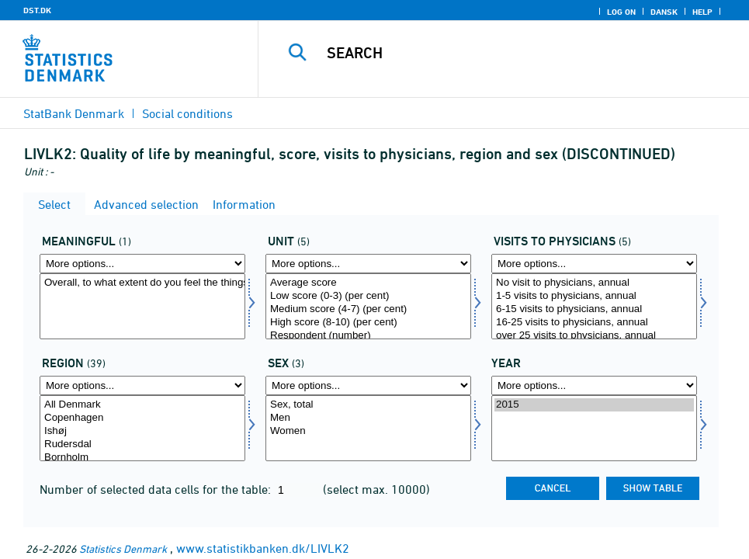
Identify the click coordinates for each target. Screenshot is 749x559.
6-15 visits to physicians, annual (594, 309)
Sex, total (368, 404)
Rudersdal (142, 444)
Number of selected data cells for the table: (157, 489)
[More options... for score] (368, 263)
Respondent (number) (368, 335)
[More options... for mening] (142, 263)
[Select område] (142, 428)
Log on (621, 11)
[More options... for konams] (368, 385)
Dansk (664, 11)
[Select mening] (142, 306)
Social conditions (187, 113)
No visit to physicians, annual (594, 283)
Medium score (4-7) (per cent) (368, 309)
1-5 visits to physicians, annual (594, 296)
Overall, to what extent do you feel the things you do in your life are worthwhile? (142, 283)
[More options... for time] (594, 385)
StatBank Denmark (73, 113)
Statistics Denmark (123, 548)
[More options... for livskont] (594, 263)
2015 (594, 404)
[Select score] (368, 306)
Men (368, 418)
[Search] (514, 52)
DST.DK (37, 10)
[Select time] (594, 428)
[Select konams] (368, 428)
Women (368, 431)
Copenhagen (142, 418)
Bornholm (142, 457)
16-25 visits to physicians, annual (594, 322)
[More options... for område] (142, 385)
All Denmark (142, 404)
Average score (368, 283)
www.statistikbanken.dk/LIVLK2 (262, 548)
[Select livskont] (594, 306)
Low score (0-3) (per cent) (368, 296)
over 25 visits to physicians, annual (594, 335)
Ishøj (142, 431)
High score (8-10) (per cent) (368, 322)
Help (702, 11)
